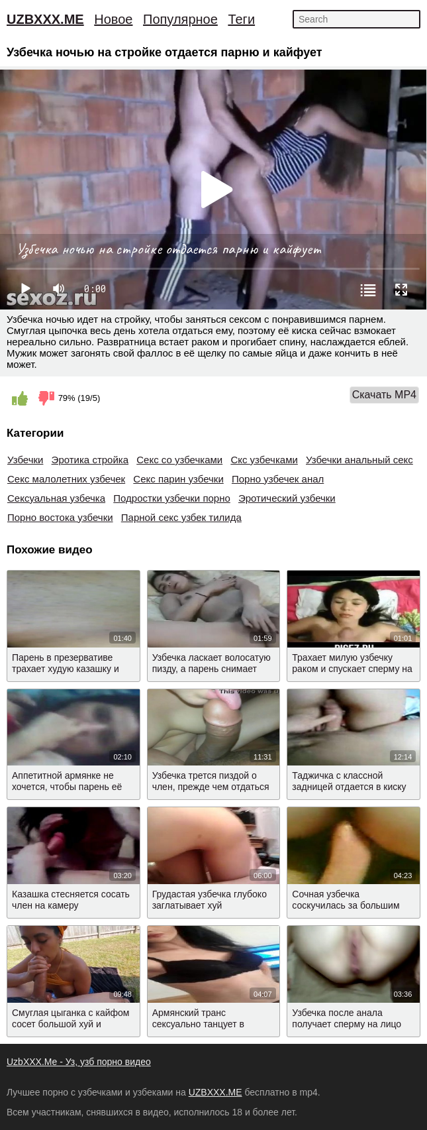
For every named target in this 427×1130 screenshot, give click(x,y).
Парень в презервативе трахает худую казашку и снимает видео (65, 668)
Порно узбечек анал (278, 478)
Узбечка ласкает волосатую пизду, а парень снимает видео (211, 668)
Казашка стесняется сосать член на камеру (71, 900)
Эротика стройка (90, 459)
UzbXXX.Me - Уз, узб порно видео (79, 1061)
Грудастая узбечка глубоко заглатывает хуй (209, 900)
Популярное (180, 19)
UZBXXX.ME (45, 19)
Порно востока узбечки (60, 517)
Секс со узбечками (179, 459)
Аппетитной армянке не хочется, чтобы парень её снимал (67, 786)
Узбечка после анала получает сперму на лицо (346, 1018)
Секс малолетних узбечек (66, 478)
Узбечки (25, 459)
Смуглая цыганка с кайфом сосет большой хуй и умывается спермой (70, 1024)
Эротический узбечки (287, 498)
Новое (113, 19)
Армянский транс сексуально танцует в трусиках (198, 1024)
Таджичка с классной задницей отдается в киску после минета (349, 786)
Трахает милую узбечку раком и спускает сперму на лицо (352, 668)
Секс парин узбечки (178, 478)
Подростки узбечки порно (171, 498)
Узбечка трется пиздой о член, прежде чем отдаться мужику (210, 786)
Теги (241, 19)
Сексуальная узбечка (56, 498)
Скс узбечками (263, 459)
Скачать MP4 (384, 394)
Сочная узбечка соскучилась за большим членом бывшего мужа (345, 905)
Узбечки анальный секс (359, 459)
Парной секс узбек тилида (181, 517)
